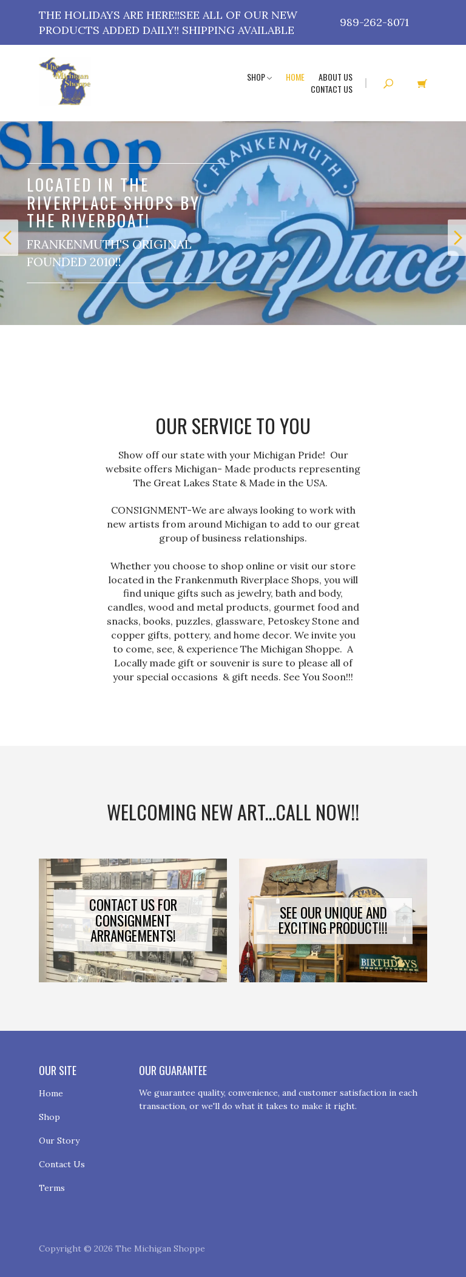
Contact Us (332, 88)
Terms (52, 1187)
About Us (336, 76)
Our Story (59, 1140)
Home (295, 76)
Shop (259, 76)
